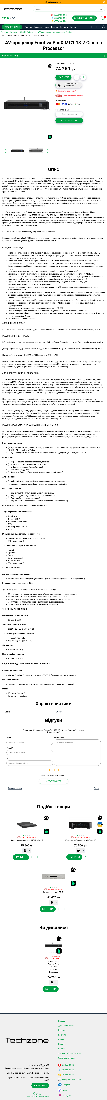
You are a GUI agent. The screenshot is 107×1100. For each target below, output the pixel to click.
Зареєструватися (15, 788)
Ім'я (8, 738)
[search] (101, 9)
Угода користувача (66, 1057)
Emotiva (59, 712)
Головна (4, 32)
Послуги (62, 1043)
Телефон (10, 758)
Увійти (96, 788)
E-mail (9, 748)
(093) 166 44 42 (59, 21)
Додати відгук (53, 781)
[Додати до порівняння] (83, 77)
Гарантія (54, 27)
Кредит (73, 27)
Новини (61, 1047)
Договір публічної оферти (69, 1052)
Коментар (59, 737)
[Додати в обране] (76, 77)
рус (13, 18)
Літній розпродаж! (53, 2)
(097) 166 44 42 (59, 18)
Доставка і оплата (41, 27)
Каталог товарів (12, 27)
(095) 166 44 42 (59, 15)
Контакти (64, 27)
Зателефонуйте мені (84, 18)
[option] (27, 103)
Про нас (28, 27)
